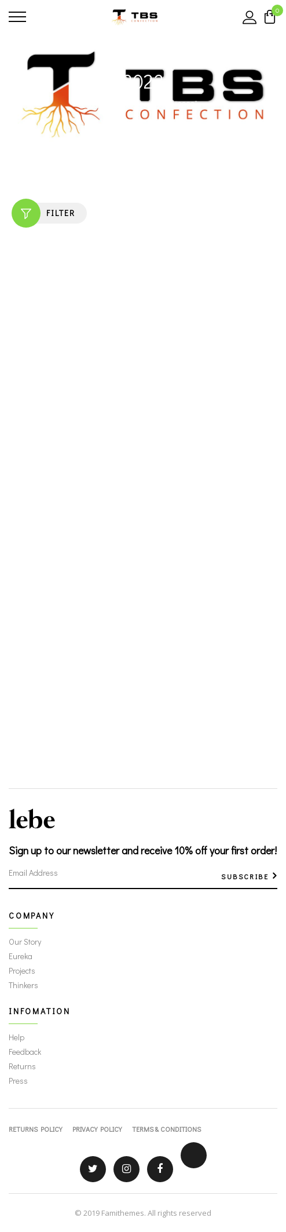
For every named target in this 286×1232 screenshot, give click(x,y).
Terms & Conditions (166, 1129)
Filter (43, 213)
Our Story (25, 941)
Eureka (20, 956)
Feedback (25, 1051)
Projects (22, 970)
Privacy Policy (97, 1129)
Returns (22, 1066)
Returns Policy (35, 1129)
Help (16, 1037)
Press (18, 1080)
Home (98, 104)
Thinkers (23, 984)
